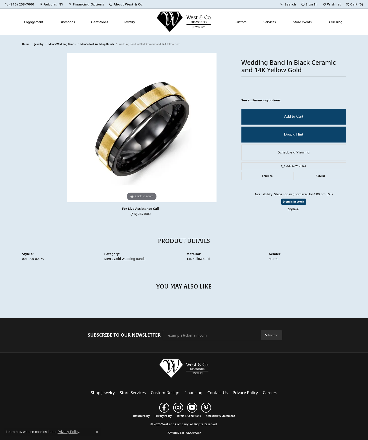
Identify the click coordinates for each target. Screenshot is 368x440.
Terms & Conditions (189, 416)
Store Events (302, 22)
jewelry (39, 44)
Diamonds (67, 22)
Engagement (33, 22)
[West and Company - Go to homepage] (184, 369)
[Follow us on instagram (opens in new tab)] (178, 408)
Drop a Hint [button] (293, 134)
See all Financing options (261, 100)
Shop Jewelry (103, 392)
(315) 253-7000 (140, 214)
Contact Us (217, 392)
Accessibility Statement (220, 416)
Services (269, 22)
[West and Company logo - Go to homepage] (184, 22)
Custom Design (165, 392)
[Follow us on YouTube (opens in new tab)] (192, 408)
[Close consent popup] (96, 432)
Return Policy (141, 416)
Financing (193, 392)
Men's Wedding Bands (61, 44)
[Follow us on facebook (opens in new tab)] (164, 408)
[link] (19, 4)
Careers (270, 392)
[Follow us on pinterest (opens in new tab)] (206, 408)
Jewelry (129, 22)
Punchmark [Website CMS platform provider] (193, 433)
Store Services (133, 392)
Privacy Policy (245, 392)
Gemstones (99, 22)
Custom (240, 22)
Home (26, 44)
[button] (288, 4)
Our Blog (336, 22)
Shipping (267, 175)
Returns (320, 175)
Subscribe (271, 335)
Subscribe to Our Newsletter (124, 335)
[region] (142, 127)
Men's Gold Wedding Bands (97, 44)
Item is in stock (293, 201)
